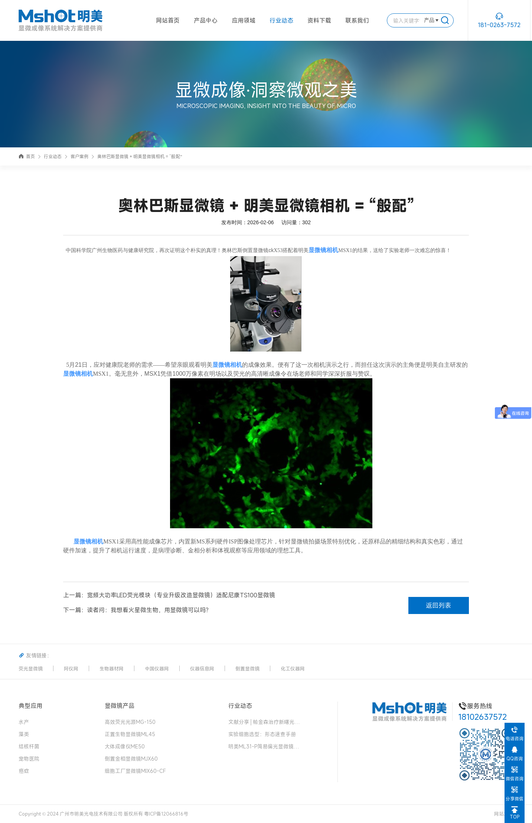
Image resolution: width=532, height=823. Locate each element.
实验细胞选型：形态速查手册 (262, 734)
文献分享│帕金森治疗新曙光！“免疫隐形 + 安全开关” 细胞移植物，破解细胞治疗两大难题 (265, 721)
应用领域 (243, 20)
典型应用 (30, 705)
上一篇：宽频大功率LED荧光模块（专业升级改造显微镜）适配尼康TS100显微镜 (169, 595)
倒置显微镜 (247, 668)
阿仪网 (71, 668)
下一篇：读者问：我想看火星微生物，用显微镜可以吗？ (137, 610)
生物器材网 (111, 668)
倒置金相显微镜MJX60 (131, 758)
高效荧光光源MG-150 (130, 721)
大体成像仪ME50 (125, 746)
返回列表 (438, 605)
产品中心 (206, 20)
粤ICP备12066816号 (166, 813)
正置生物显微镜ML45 (130, 734)
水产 (24, 721)
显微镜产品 (119, 705)
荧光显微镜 (31, 668)
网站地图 (503, 813)
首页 (27, 156)
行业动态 (281, 20)
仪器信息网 (202, 668)
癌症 (24, 770)
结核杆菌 (29, 746)
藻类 (24, 734)
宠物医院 (29, 758)
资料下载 (319, 20)
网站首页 (168, 20)
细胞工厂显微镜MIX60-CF (135, 770)
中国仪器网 (157, 668)
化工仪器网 (293, 668)
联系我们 (357, 20)
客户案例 (79, 156)
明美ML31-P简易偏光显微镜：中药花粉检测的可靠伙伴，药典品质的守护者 (265, 746)
